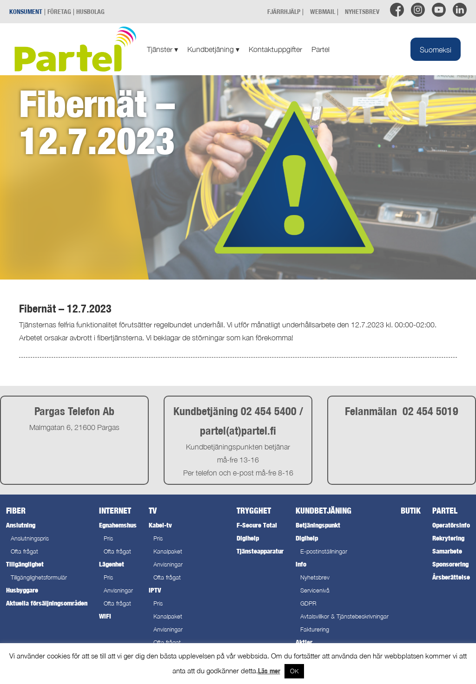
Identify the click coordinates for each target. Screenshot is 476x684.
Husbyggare (22, 590)
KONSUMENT (25, 11)
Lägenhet (111, 564)
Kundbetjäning (213, 49)
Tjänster (162, 49)
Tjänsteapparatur (260, 551)
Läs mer (269, 671)
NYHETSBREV (362, 11)
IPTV (155, 590)
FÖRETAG (59, 11)
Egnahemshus (118, 525)
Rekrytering (448, 538)
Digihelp (248, 538)
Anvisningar (118, 590)
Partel (320, 49)
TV (153, 510)
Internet (115, 510)
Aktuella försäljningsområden (46, 603)
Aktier (304, 642)
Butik (411, 510)
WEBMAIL (322, 11)
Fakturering (314, 629)
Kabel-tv (160, 525)
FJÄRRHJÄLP (283, 11)
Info (301, 564)
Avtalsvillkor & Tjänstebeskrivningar (344, 616)
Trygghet (254, 510)
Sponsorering (450, 564)
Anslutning (20, 525)
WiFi (105, 616)
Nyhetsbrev (315, 577)
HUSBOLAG (90, 11)
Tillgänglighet (25, 564)
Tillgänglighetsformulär (39, 577)
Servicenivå (315, 590)
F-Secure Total (257, 525)
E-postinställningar (323, 551)
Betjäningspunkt (318, 525)
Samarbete (447, 551)
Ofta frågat (24, 551)
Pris (108, 538)
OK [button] (294, 671)
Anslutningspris (30, 538)
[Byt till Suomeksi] (435, 49)
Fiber (16, 510)
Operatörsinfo (451, 525)
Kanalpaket (167, 551)
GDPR (308, 603)
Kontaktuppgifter (275, 49)
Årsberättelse (451, 577)
